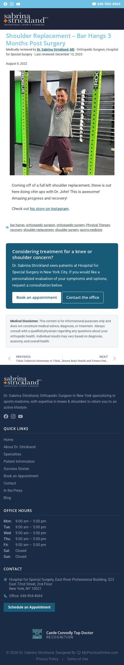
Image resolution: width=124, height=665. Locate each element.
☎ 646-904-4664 (106, 4)
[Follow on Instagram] (12, 4)
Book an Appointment (21, 476)
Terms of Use (77, 659)
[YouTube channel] (18, 4)
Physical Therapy (98, 225)
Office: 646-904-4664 (25, 596)
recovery (16, 230)
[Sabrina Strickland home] (26, 19)
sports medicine (91, 230)
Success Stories (16, 469)
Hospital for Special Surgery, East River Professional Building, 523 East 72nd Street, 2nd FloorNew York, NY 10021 (61, 584)
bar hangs (17, 225)
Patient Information (19, 461)
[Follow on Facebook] (5, 4)
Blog (7, 498)
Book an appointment (36, 297)
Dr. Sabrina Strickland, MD (55, 49)
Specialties (12, 454)
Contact (10, 483)
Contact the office (82, 297)
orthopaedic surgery (71, 225)
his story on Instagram (49, 208)
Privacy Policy (47, 659)
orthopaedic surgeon (40, 225)
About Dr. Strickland (19, 447)
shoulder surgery (67, 230)
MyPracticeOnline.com (100, 652)
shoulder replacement (38, 230)
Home (8, 440)
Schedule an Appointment (29, 607)
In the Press (13, 490)
